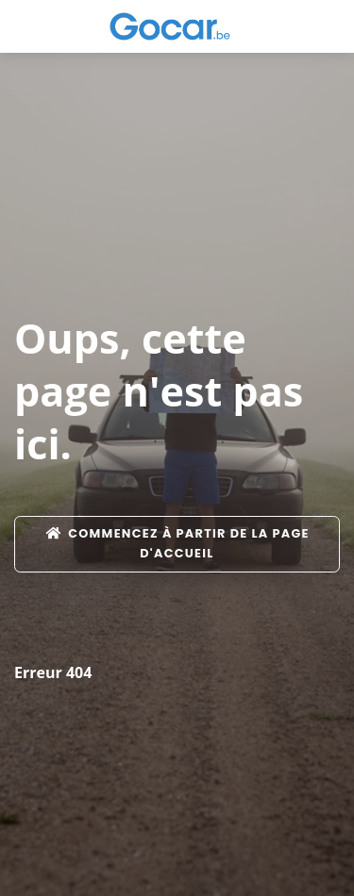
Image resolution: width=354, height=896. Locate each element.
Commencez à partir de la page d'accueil (177, 542)
